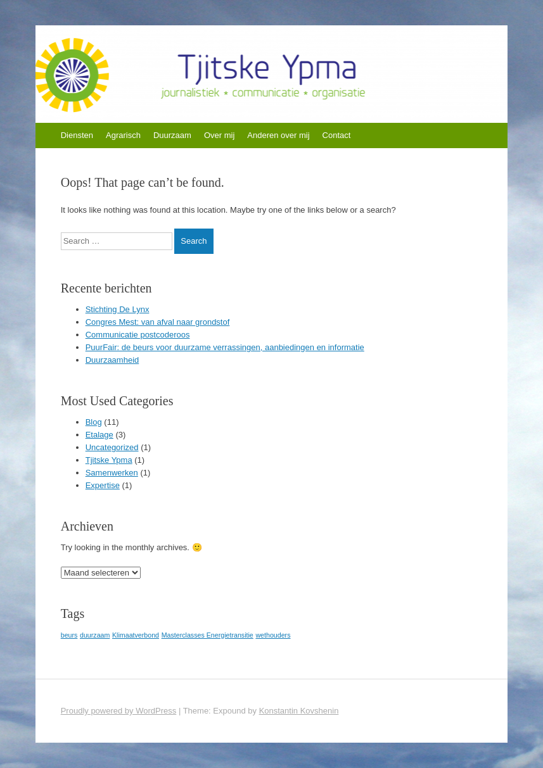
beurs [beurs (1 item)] (69, 635)
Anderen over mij (278, 135)
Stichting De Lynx (118, 309)
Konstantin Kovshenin (299, 710)
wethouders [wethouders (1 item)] (272, 635)
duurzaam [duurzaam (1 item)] (95, 635)
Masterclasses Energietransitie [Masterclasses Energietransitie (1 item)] (207, 635)
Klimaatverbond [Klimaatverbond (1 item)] (135, 635)
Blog (94, 422)
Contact (337, 135)
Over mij (219, 135)
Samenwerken (112, 472)
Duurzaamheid (112, 360)
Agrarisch (123, 135)
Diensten (77, 135)
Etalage (99, 434)
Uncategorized (112, 447)
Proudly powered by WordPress (119, 710)
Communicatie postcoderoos (138, 334)
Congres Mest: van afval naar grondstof (158, 322)
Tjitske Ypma (109, 460)
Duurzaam (172, 135)
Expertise (103, 485)
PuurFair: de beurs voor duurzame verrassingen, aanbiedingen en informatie (225, 347)
